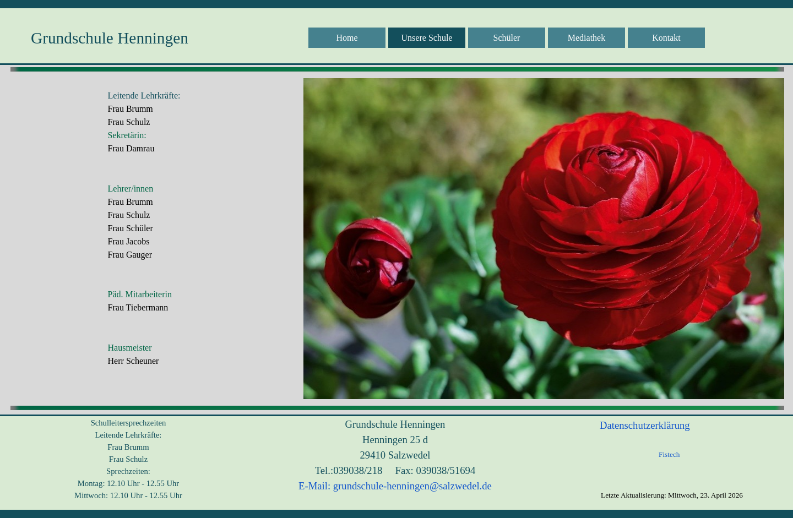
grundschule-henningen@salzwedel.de (412, 486)
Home (346, 37)
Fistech (669, 454)
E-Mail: (314, 486)
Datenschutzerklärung (645, 425)
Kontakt (666, 37)
